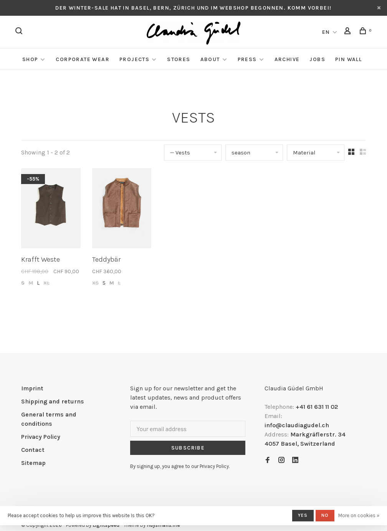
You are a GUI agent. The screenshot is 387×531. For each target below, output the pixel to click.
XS (95, 283)
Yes (303, 515)
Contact (33, 449)
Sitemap (33, 462)
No (325, 515)
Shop (30, 59)
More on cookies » (358, 515)
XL (46, 283)
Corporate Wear (82, 59)
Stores (178, 59)
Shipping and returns (52, 401)
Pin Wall (348, 59)
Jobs (317, 59)
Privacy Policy (40, 436)
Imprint (32, 388)
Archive (287, 59)
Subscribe (188, 448)
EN (326, 32)
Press (247, 59)
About (210, 59)
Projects (134, 59)
